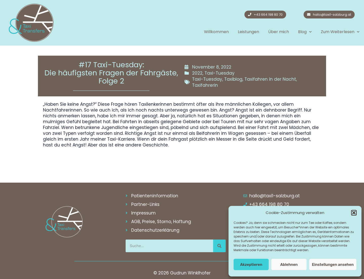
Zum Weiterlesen (340, 32)
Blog (305, 32)
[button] (353, 212)
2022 (197, 73)
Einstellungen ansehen (333, 264)
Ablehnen (289, 264)
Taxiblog (233, 79)
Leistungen (248, 32)
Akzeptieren (251, 264)
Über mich (278, 32)
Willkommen (216, 32)
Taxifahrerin (205, 85)
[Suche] (219, 246)
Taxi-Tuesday (219, 73)
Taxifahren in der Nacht (270, 79)
